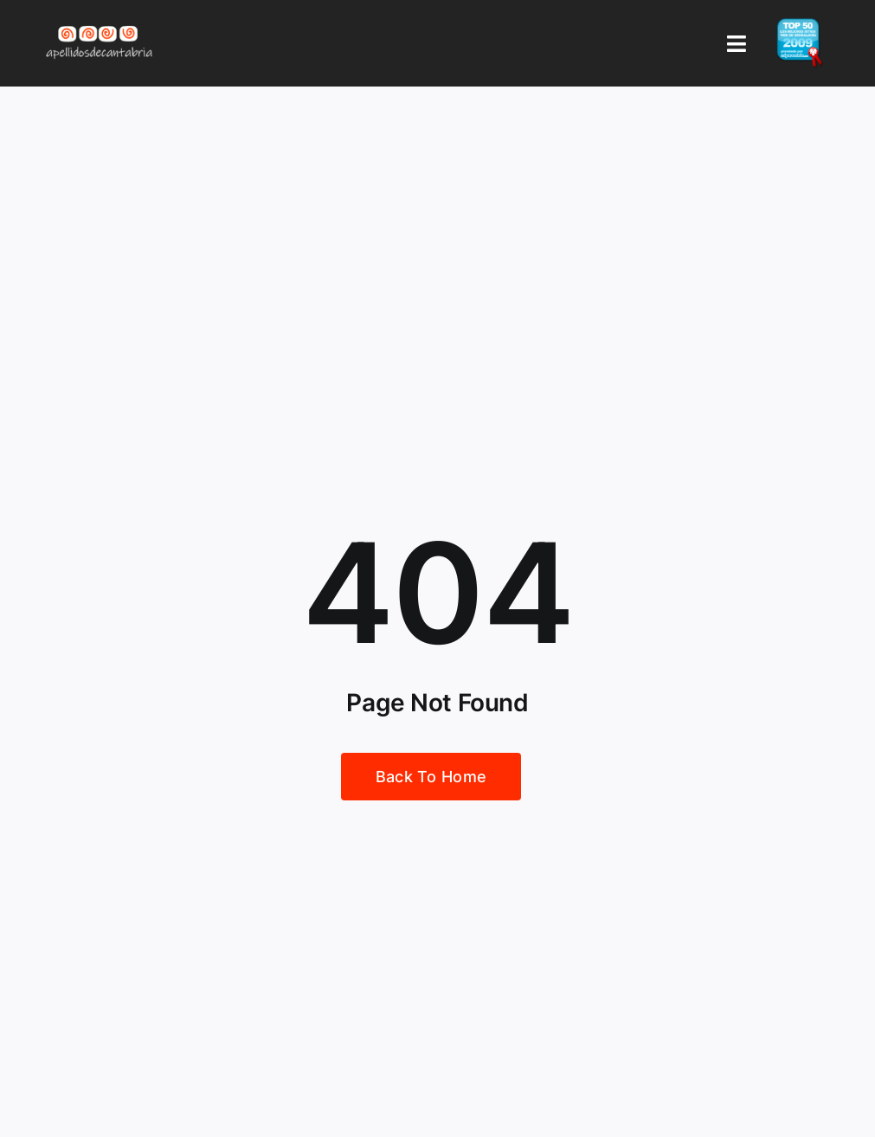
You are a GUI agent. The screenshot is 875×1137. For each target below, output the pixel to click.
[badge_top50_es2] (799, 25)
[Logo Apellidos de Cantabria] (99, 25)
